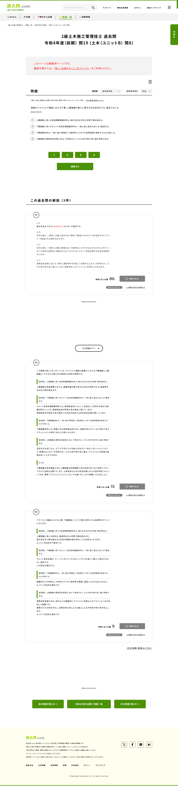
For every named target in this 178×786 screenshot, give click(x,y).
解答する (75, 166)
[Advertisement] (89, 321)
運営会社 (29, 765)
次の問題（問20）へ (130, 704)
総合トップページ (152, 8)
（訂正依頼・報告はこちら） (95, 100)
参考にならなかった (114, 287)
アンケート (105, 8)
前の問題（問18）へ (48, 704)
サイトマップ (101, 765)
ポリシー (87, 765)
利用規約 (75, 765)
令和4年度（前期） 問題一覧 (89, 704)
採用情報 (54, 765)
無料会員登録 (120, 8)
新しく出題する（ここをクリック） (73, 68)
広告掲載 (42, 765)
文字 (132, 91)
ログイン (135, 8)
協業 (65, 765)
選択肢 (95, 91)
